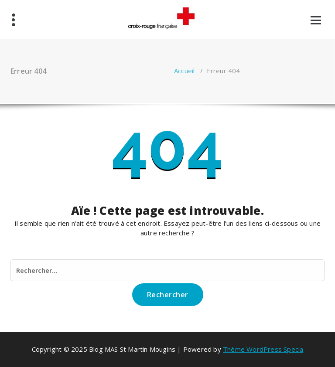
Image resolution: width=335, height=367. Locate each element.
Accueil (184, 70)
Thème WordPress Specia (263, 349)
